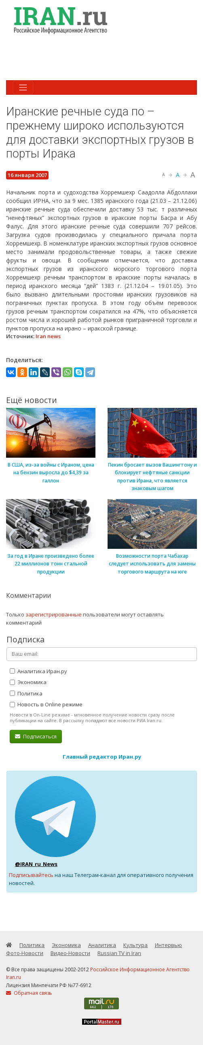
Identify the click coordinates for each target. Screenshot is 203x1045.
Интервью (168, 945)
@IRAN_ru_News (36, 864)
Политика (26, 693)
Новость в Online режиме (46, 704)
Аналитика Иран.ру (38, 671)
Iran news (48, 336)
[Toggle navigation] (23, 87)
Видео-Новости (70, 953)
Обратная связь (29, 993)
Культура (135, 945)
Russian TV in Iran (119, 953)
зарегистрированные (53, 614)
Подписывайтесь (31, 875)
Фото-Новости (24, 953)
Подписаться (36, 736)
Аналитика (102, 945)
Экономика (28, 682)
